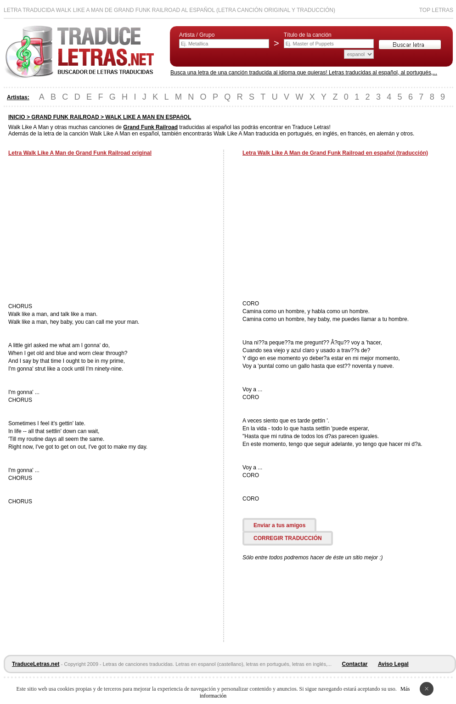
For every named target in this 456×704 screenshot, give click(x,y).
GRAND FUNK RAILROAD (65, 117)
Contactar (355, 664)
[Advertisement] (85, 230)
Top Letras (436, 10)
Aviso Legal (393, 664)
